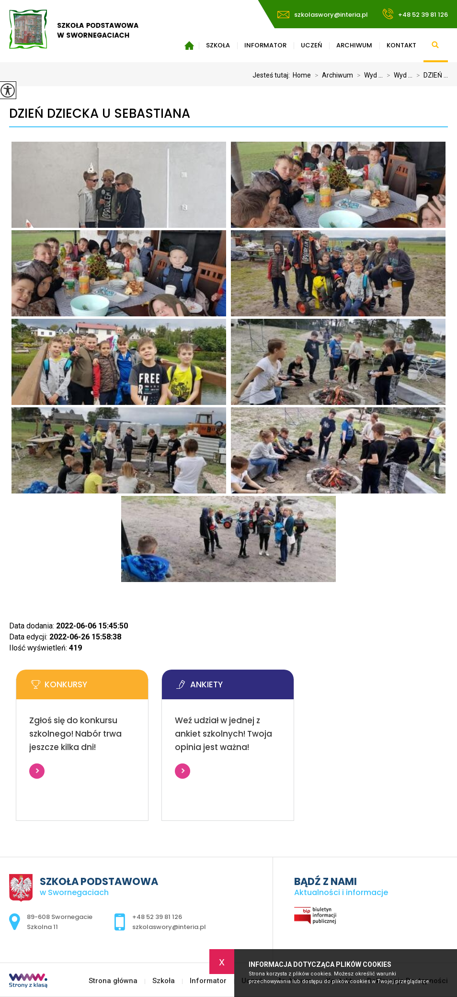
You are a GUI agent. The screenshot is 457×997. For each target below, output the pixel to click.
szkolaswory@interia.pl (322, 14)
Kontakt (401, 45)
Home (302, 75)
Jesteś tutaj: (272, 75)
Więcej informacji (37, 771)
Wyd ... (368, 75)
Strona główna (189, 45)
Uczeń (311, 45)
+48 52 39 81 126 (415, 14)
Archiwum (354, 45)
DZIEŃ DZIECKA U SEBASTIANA (99, 113)
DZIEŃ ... (430, 75)
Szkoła (218, 45)
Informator (265, 45)
